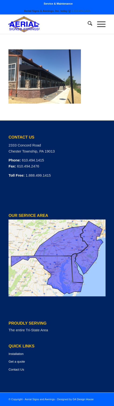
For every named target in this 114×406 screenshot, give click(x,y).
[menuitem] (58, 3)
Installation (15, 354)
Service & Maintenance (58, 3)
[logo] (47, 24)
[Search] (87, 24)
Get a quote (16, 361)
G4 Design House (83, 399)
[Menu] (99, 24)
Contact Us (16, 369)
